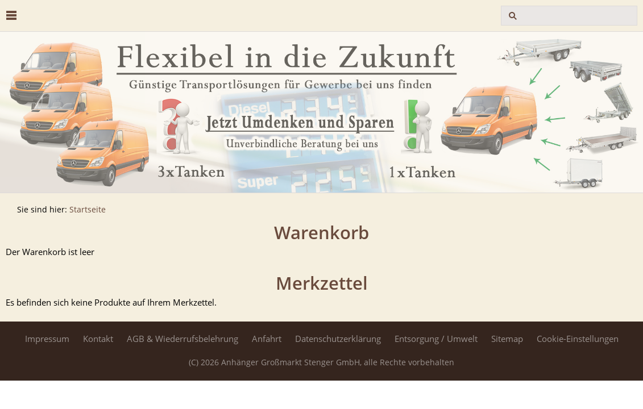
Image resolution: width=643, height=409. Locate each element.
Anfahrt (266, 338)
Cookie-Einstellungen (578, 338)
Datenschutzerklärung (338, 338)
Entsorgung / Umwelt (436, 338)
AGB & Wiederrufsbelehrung (182, 338)
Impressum (47, 338)
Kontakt (98, 338)
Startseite (87, 209)
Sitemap (507, 338)
